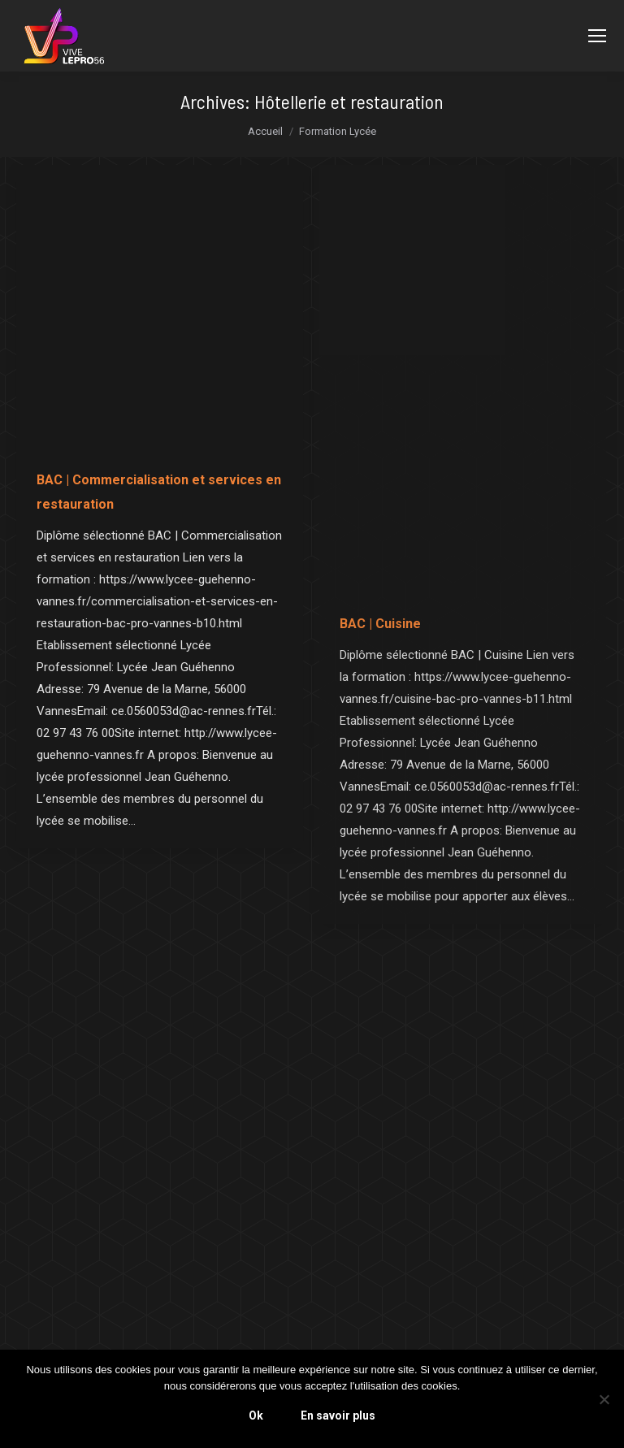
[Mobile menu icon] (597, 35)
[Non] (604, 1399)
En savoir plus (338, 1415)
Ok (256, 1415)
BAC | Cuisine (380, 623)
